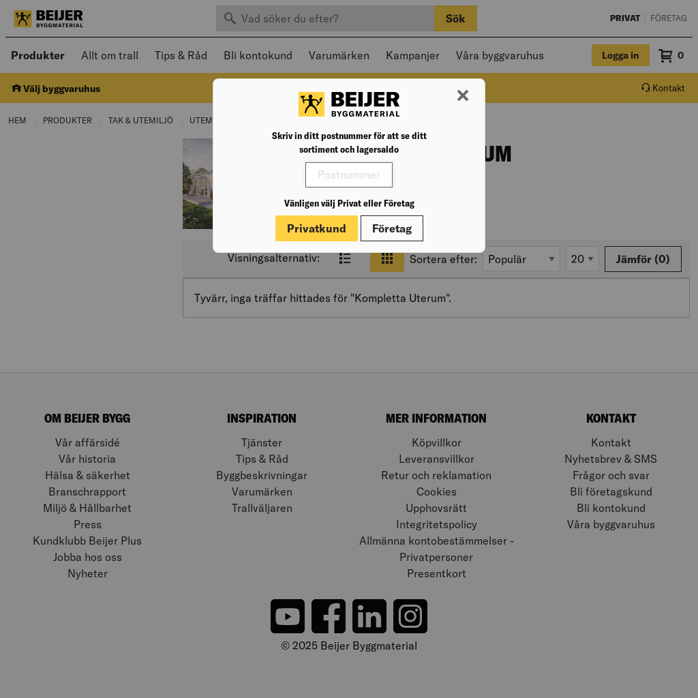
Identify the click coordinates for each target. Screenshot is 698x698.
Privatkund (316, 228)
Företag (392, 228)
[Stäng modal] (463, 96)
